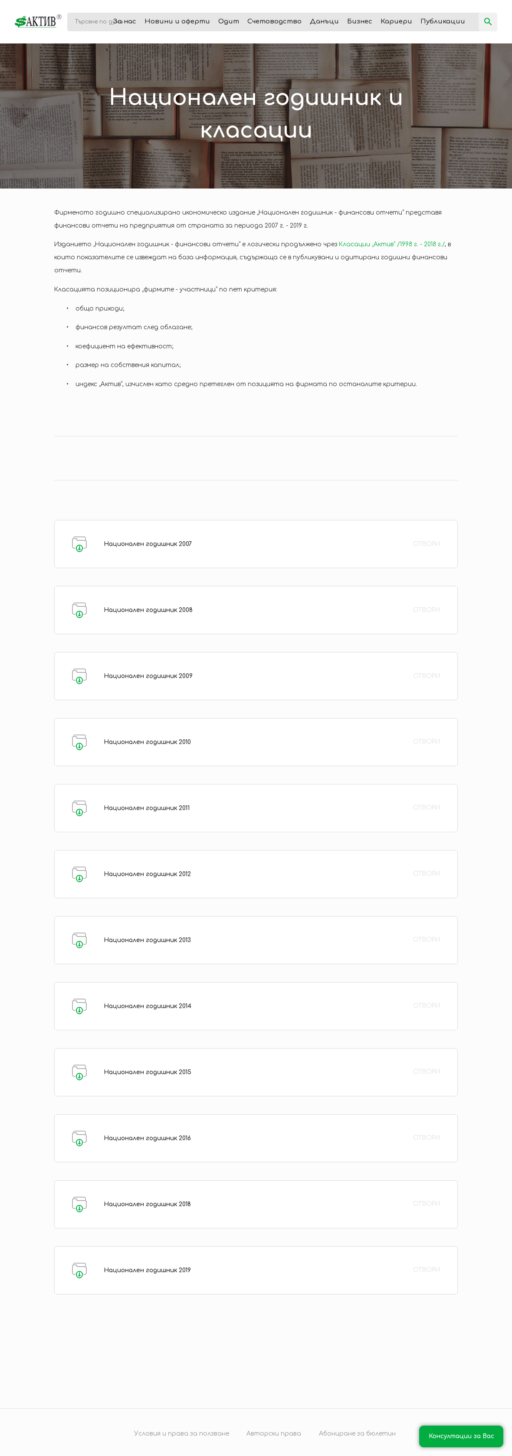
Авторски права (273, 1433)
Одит (228, 21)
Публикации (442, 21)
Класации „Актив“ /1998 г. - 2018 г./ (392, 244)
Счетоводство (274, 21)
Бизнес (359, 21)
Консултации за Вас (461, 1436)
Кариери (396, 21)
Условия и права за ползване (181, 1433)
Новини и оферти (177, 21)
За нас (124, 21)
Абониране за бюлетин (357, 1433)
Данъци (324, 21)
